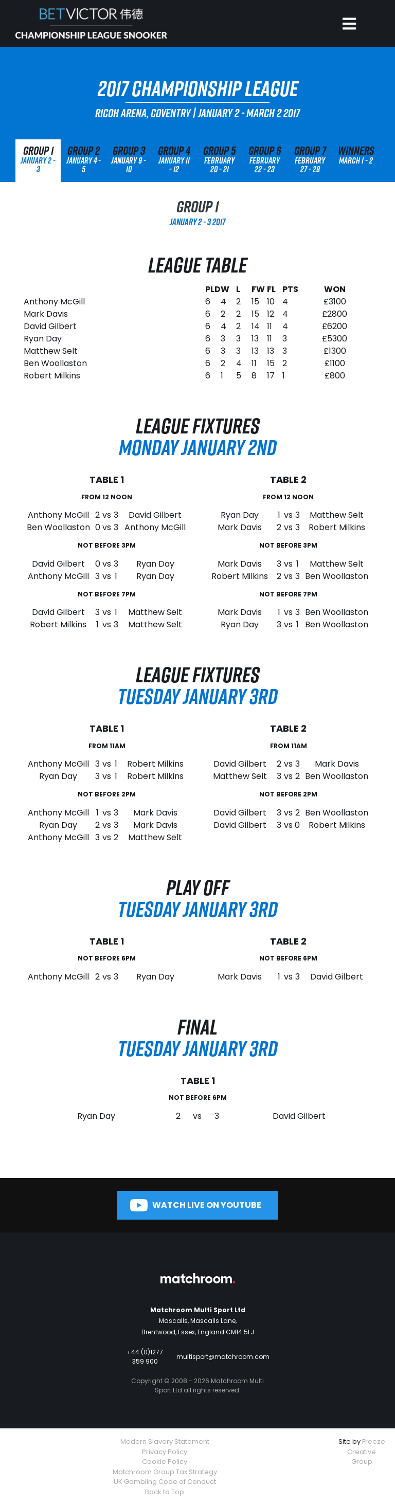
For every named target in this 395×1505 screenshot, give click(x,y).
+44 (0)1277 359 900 (145, 1357)
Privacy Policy (164, 1452)
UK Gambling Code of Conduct (165, 1481)
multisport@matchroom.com (223, 1356)
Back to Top (164, 1492)
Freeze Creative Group (366, 1451)
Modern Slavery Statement (164, 1441)
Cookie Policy (164, 1461)
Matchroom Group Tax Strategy (165, 1472)
